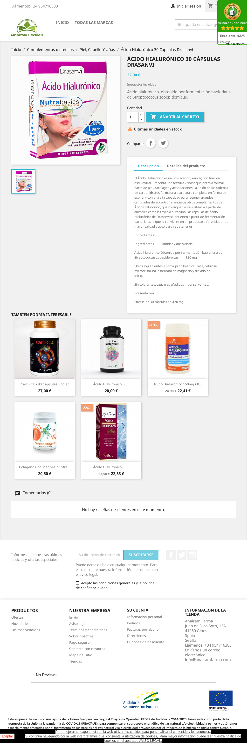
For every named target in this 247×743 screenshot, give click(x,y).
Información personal (144, 616)
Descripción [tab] (148, 165)
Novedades (20, 623)
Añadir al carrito (175, 117)
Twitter (181, 555)
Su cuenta (137, 610)
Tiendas (75, 661)
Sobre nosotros (81, 636)
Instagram (192, 555)
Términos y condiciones (88, 630)
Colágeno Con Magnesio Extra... (44, 467)
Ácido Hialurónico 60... (111, 384)
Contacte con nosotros (87, 648)
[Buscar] (205, 24)
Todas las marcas (94, 22)
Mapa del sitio (80, 655)
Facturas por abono (142, 629)
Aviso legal (78, 623)
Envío (73, 617)
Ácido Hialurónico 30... (111, 467)
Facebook (171, 555)
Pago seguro (79, 642)
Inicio (62, 22)
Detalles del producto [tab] (186, 165)
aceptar (7, 736)
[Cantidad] (133, 117)
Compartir (151, 143)
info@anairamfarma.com (208, 659)
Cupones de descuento (145, 642)
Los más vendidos (25, 630)
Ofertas (17, 617)
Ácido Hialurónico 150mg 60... (178, 384)
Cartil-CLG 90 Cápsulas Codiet (45, 384)
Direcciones (136, 635)
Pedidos (133, 623)
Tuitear (163, 143)
